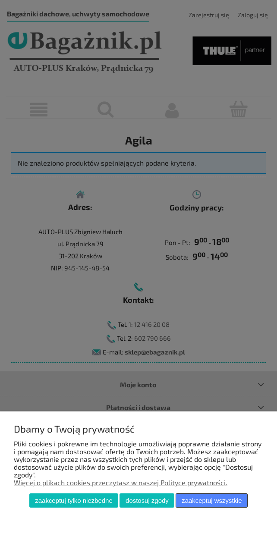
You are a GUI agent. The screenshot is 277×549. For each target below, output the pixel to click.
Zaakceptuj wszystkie (212, 500)
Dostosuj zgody (147, 500)
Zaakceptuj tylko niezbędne (73, 500)
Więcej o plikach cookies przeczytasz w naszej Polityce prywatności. (120, 482)
